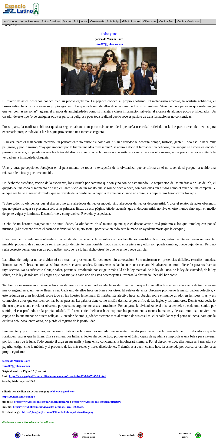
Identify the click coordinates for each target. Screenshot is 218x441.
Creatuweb (97, 21)
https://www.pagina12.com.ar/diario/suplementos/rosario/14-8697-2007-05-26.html (57, 376)
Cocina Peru (167, 21)
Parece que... (11, 25)
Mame (67, 21)
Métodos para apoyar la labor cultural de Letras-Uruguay (28, 422)
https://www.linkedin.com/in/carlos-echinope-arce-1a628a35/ (48, 406)
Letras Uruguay (29, 21)
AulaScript (113, 21)
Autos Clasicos (51, 21)
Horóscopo (10, 21)
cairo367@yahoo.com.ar (109, 44)
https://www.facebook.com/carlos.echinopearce (41, 401)
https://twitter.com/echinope (18, 396)
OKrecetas (149, 21)
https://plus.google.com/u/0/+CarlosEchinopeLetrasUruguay (57, 412)
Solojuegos (80, 21)
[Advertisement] (130, 9)
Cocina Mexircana (188, 21)
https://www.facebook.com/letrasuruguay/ (96, 401)
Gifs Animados (131, 21)
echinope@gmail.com (62, 391)
